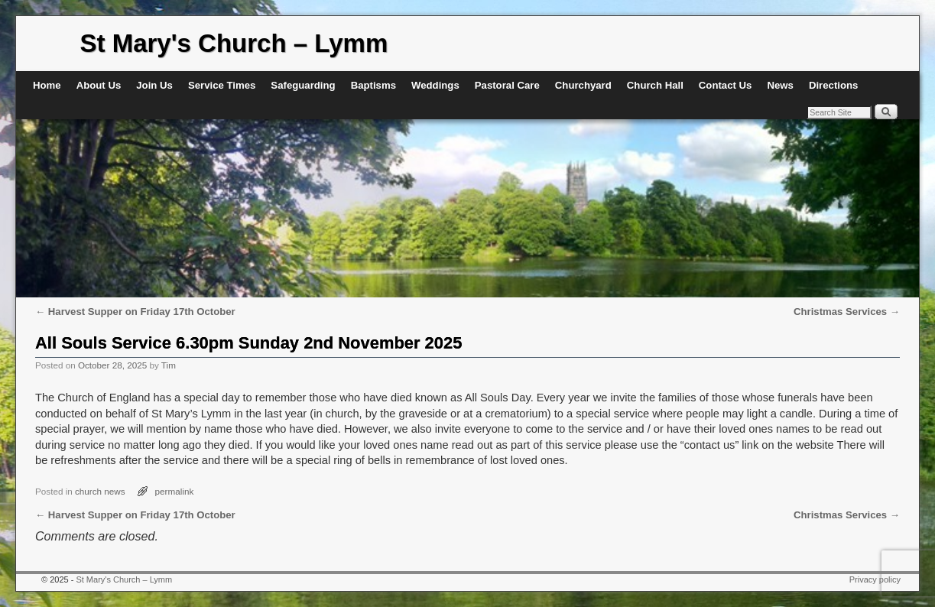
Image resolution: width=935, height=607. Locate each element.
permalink (174, 491)
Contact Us (725, 85)
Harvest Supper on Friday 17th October (135, 311)
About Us (99, 85)
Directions (834, 85)
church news (100, 491)
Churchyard (583, 85)
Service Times (221, 85)
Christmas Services (847, 311)
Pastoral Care (507, 85)
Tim (168, 365)
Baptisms (373, 85)
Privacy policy (875, 579)
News (780, 85)
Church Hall (655, 85)
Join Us (154, 85)
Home (47, 85)
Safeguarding (303, 85)
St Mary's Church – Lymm (234, 43)
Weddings (435, 85)
